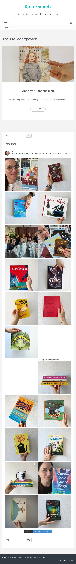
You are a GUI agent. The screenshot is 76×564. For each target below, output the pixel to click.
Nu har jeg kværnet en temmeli (54, 375)
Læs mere (38, 109)
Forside (5, 28)
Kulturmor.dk (38, 6)
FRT (72, 560)
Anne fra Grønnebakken (38, 91)
